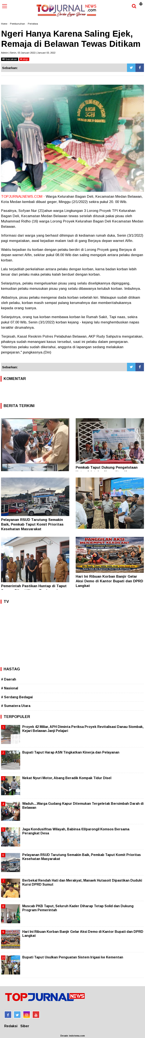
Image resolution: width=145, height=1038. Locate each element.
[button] (141, 2)
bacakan (9, 59)
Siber (24, 1026)
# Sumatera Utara (15, 706)
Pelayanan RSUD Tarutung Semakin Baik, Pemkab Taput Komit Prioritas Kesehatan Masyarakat (32, 524)
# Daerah (8, 679)
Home (4, 23)
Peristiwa (33, 23)
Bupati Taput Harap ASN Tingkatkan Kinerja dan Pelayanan (70, 752)
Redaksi (10, 1026)
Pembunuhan (17, 23)
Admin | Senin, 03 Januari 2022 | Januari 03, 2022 (28, 52)
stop (24, 59)
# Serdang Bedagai (17, 697)
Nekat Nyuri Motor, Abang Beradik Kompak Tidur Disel (66, 778)
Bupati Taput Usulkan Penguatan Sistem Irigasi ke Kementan (72, 957)
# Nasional (9, 688)
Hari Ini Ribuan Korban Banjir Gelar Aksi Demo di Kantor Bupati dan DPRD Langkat (109, 581)
